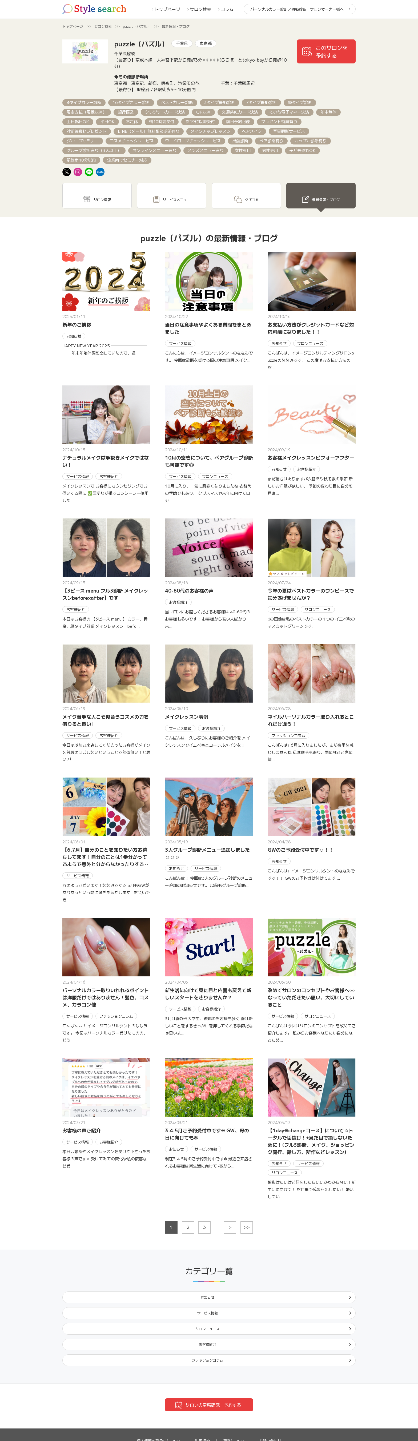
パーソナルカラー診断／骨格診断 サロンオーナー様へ (297, 9)
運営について (234, 1393)
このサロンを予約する (332, 51)
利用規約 (202, 1393)
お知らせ (95, 1288)
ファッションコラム (95, 1307)
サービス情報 (170, 1288)
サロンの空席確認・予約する (213, 1358)
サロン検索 (200, 9)
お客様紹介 (319, 1288)
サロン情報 (102, 191)
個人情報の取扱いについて (159, 1393)
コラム (227, 9)
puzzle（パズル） (137, 26)
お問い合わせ (270, 1393)
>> (247, 1217)
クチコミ (251, 191)
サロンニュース (244, 1288)
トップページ (167, 9)
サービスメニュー (176, 191)
